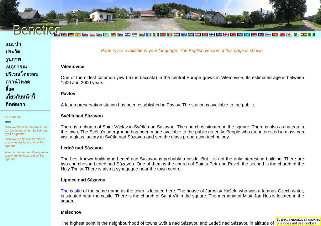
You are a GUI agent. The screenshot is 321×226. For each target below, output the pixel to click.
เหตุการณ (16, 66)
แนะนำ (13, 44)
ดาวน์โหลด (17, 81)
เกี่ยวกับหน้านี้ (20, 97)
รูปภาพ (13, 59)
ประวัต (12, 51)
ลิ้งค (9, 89)
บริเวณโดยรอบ (21, 74)
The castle (71, 190)
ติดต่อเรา (15, 104)
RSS (8, 122)
